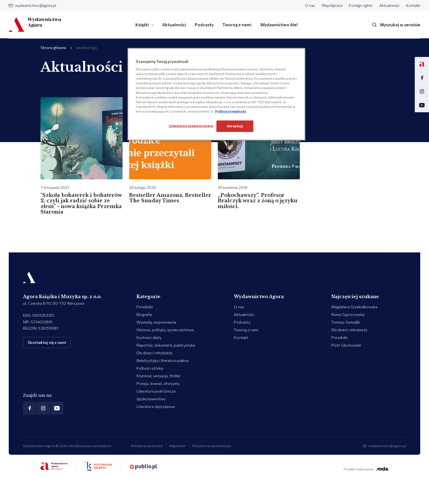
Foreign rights (361, 5)
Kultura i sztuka (150, 368)
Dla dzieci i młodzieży (155, 352)
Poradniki (145, 306)
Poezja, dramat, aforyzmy (158, 383)
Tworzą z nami (236, 24)
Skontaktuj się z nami (47, 342)
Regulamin (177, 446)
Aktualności (389, 5)
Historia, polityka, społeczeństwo (165, 329)
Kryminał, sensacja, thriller (159, 375)
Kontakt (413, 5)
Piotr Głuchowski (346, 345)
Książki (142, 24)
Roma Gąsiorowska (347, 314)
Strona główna (53, 47)
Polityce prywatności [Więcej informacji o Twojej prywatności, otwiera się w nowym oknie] (230, 111)
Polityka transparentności (211, 446)
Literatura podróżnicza (156, 391)
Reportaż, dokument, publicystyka (166, 345)
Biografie (144, 314)
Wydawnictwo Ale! (279, 24)
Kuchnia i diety (149, 337)
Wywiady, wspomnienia (156, 322)
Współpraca (332, 5)
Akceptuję (235, 126)
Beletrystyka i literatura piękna (163, 360)
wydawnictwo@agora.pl (32, 5)
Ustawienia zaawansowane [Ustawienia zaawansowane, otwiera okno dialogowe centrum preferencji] (191, 126)
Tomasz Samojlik (345, 322)
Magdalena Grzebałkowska (354, 306)
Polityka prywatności (147, 446)
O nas (310, 5)
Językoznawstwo (151, 398)
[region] (216, 94)
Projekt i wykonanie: (366, 469)
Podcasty (204, 24)
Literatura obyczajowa (156, 406)
